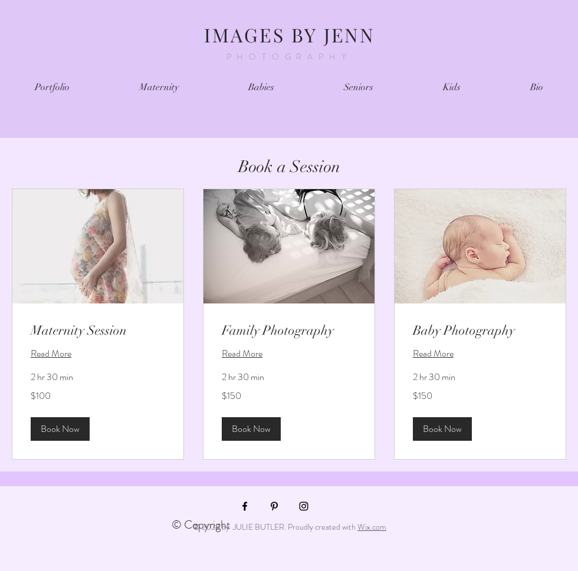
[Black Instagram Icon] (304, 506)
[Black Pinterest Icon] (274, 506)
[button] (60, 429)
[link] (98, 330)
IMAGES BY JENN (290, 34)
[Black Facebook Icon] (245, 506)
